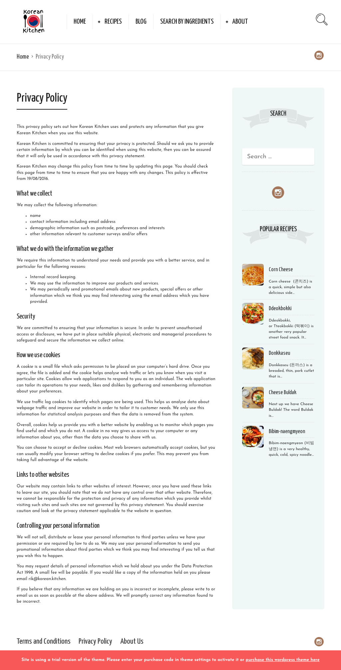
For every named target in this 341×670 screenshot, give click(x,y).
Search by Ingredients (187, 21)
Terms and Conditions (44, 641)
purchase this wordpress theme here (283, 660)
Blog (141, 21)
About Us (132, 641)
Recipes (113, 21)
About (240, 21)
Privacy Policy (95, 641)
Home (80, 21)
